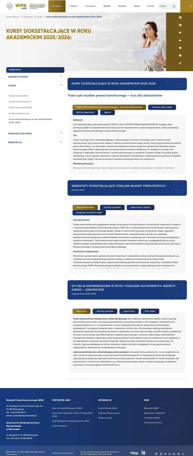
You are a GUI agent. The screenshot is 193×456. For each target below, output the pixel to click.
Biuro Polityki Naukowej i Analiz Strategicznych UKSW (72, 409)
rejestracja (129, 307)
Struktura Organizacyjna (109, 408)
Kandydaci (57, 6)
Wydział (106, 6)
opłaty (107, 111)
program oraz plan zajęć (89, 210)
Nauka (136, 6)
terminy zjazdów (112, 205)
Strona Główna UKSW (107, 403)
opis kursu (81, 307)
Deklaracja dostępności (63, 448)
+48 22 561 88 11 (17, 408)
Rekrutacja (15, 143)
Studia (12, 86)
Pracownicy (90, 6)
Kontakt (150, 6)
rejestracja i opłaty (140, 205)
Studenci (73, 6)
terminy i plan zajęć (162, 107)
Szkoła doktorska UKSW (20, 108)
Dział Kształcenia (59, 421)
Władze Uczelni (105, 413)
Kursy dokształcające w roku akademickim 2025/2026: (30, 121)
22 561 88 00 (26, 433)
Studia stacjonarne (18, 96)
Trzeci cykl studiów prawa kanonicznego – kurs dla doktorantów (109, 107)
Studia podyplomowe (19, 113)
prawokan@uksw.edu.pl (24, 411)
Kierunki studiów (18, 77)
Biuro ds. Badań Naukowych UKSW (67, 403)
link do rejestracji (85, 111)
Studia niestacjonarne (20, 102)
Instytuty (122, 6)
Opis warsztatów (85, 205)
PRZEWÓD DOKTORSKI (20, 134)
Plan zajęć (150, 307)
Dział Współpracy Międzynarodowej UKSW (70, 416)
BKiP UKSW (11, 447)
